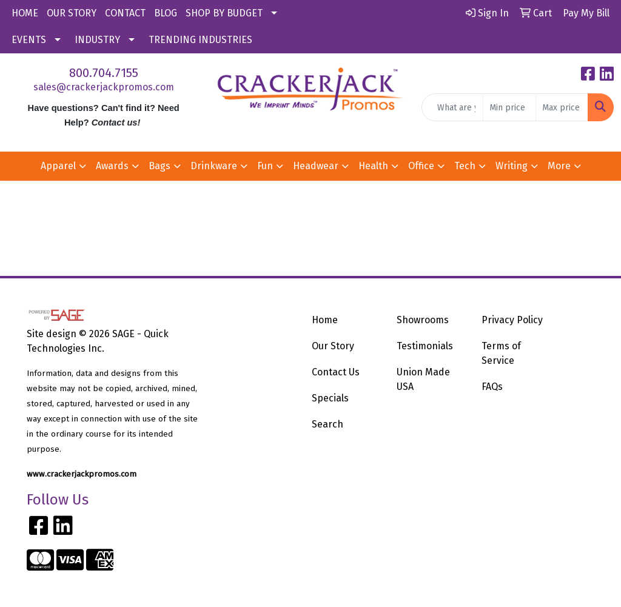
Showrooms (423, 320)
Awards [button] (112, 166)
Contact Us (336, 372)
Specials (330, 398)
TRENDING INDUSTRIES (200, 39)
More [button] (559, 166)
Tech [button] (464, 166)
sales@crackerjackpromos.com (103, 87)
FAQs (492, 386)
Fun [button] (265, 166)
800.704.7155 (103, 72)
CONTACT (125, 13)
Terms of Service (501, 353)
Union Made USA (423, 379)
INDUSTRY (97, 39)
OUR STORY (71, 13)
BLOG (165, 13)
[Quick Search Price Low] (509, 107)
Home (325, 320)
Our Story (333, 346)
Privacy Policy (512, 320)
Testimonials (425, 346)
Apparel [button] (58, 166)
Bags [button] (159, 166)
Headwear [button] (315, 166)
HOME (25, 13)
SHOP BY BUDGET (224, 13)
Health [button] (373, 166)
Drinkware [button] (213, 166)
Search (327, 424)
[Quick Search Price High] (561, 107)
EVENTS (29, 39)
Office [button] (421, 166)
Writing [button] (511, 166)
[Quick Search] (452, 107)
